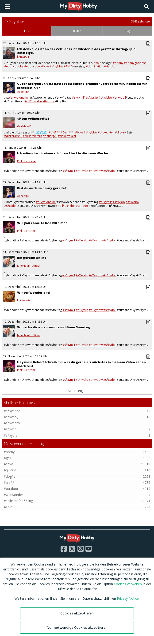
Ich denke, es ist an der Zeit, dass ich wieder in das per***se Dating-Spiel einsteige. (76, 51)
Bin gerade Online (31, 257)
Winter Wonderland (33, 292)
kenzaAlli (23, 57)
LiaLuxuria (24, 300)
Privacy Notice (128, 598)
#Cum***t (67, 132)
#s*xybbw (56, 66)
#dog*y (9, 476)
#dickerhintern (32, 136)
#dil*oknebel (33, 101)
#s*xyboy (11, 417)
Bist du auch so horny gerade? (41, 188)
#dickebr (121, 132)
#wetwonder (13, 494)
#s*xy (8, 464)
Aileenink (23, 92)
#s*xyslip (91, 98)
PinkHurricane (26, 161)
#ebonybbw (32, 66)
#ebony (118, 63)
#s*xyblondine (19, 98)
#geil (7, 458)
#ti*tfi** (54, 132)
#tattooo (49, 101)
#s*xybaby (12, 423)
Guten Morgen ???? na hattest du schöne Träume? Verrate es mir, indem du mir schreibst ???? (82, 85)
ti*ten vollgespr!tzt (33, 118)
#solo (97, 63)
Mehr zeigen (77, 390)
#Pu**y (69, 66)
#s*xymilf (78, 98)
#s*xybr (10, 429)
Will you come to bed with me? (42, 223)
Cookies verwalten (128, 584)
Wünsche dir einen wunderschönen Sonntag (53, 327)
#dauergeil (50, 136)
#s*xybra (11, 435)
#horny (9, 452)
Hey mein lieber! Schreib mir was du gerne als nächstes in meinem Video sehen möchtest (81, 364)
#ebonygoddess (135, 63)
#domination (94, 66)
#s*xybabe (12, 411)
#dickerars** (13, 136)
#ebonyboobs (13, 66)
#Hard (108, 66)
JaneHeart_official (28, 266)
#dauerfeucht (67, 136)
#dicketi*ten (106, 132)
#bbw (45, 66)
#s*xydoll (119, 98)
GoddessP (24, 126)
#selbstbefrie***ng (18, 501)
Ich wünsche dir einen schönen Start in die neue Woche (62, 153)
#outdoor (11, 488)
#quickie (10, 470)
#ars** (9, 482)
